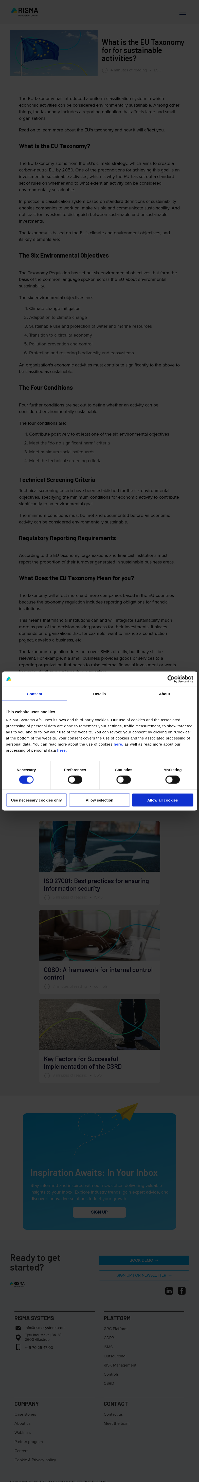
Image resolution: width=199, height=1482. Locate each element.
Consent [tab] (34, 694)
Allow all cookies (162, 800)
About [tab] (164, 694)
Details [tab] (99, 694)
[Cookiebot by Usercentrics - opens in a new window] (171, 679)
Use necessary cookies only (36, 800)
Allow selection (99, 800)
